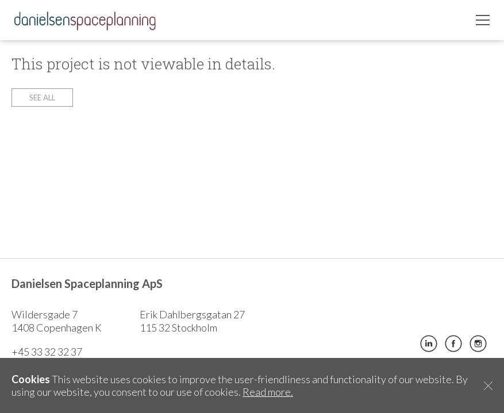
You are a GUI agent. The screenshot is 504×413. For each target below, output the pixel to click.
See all (42, 97)
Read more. (268, 391)
